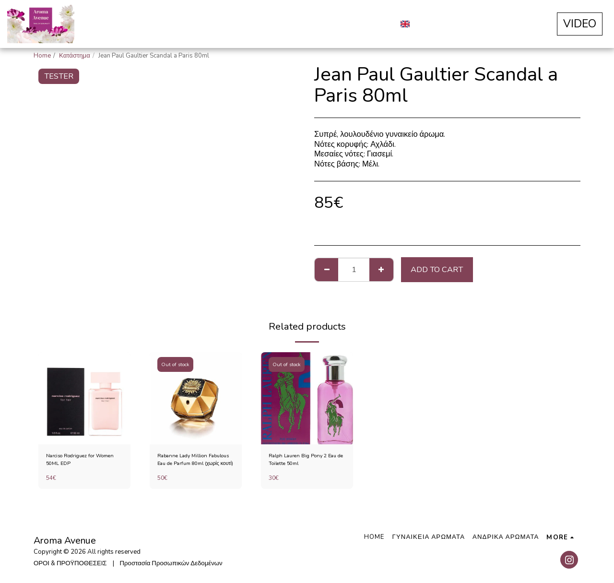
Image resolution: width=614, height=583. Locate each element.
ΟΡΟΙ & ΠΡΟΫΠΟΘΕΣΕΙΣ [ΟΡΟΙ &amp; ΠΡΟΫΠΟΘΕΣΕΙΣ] (70, 563)
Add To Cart (437, 269)
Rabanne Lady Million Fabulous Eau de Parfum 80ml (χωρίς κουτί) (191, 461)
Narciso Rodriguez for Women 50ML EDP (77, 461)
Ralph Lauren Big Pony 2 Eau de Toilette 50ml (303, 461)
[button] (423, 24)
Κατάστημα (74, 55)
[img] (84, 398)
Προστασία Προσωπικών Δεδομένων (171, 563)
